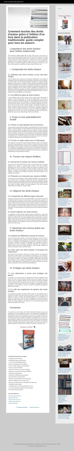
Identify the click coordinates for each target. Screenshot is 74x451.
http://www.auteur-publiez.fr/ (15, 395)
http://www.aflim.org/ (13, 397)
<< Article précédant (21, 407)
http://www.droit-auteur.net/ (15, 399)
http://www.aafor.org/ (13, 403)
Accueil (59, 8)
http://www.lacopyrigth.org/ (14, 401)
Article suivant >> (35, 407)
